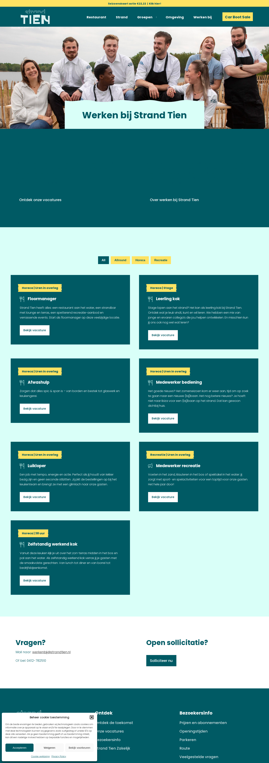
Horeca (140, 260)
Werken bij (202, 17)
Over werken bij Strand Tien (174, 199)
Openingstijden (193, 731)
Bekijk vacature (34, 330)
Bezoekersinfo (108, 739)
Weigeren (49, 747)
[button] (92, 717)
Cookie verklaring (40, 756)
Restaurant (96, 17)
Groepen (144, 17)
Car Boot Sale (237, 17)
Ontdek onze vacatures (40, 199)
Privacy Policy (58, 756)
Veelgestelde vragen (198, 756)
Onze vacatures (109, 731)
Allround (120, 260)
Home (15, 27)
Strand (122, 17)
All (103, 260)
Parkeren (187, 739)
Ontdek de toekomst (114, 722)
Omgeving (175, 17)
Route (184, 748)
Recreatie (160, 260)
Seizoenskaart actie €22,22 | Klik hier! (134, 3)
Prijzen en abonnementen (203, 722)
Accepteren (19, 747)
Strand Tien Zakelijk (112, 748)
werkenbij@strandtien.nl (51, 652)
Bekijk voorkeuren (79, 747)
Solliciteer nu (161, 660)
